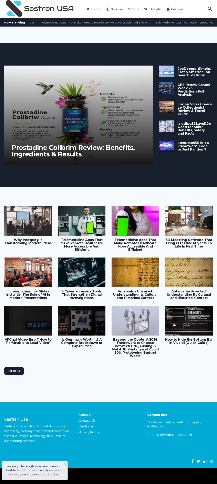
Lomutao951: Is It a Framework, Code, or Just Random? (193, 146)
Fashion (175, 9)
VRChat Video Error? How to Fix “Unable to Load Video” (28, 341)
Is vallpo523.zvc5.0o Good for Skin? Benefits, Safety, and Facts (194, 128)
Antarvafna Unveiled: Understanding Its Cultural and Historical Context (135, 295)
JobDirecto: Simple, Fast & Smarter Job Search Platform (194, 72)
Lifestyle (152, 9)
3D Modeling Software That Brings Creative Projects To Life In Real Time (189, 243)
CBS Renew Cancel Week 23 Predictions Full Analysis (194, 89)
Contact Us (87, 421)
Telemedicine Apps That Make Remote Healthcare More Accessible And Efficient (97, 22)
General (114, 9)
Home (93, 9)
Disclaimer (86, 426)
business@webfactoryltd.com (169, 435)
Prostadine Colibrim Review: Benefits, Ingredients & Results (73, 150)
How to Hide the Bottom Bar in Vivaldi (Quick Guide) (189, 341)
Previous (14, 371)
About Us (86, 415)
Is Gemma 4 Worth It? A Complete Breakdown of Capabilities (81, 343)
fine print (22, 470)
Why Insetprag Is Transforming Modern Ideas (28, 241)
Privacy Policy (89, 432)
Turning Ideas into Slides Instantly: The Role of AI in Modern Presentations (28, 295)
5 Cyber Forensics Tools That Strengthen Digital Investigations (82, 295)
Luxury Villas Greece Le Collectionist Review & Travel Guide (195, 109)
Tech (133, 9)
